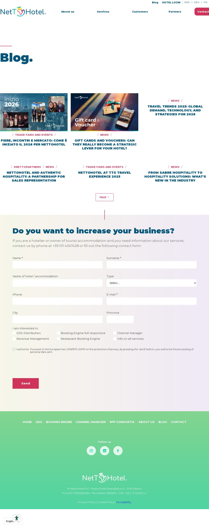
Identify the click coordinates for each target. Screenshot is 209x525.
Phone (17, 294)
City (15, 312)
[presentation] (42, 369)
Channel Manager (91, 422)
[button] (103, 11)
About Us (146, 422)
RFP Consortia (122, 422)
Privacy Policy (87, 502)
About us (67, 11)
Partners (175, 11)
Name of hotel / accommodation (35, 276)
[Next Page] (105, 197)
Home (27, 422)
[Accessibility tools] (16, 518)
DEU (196, 2)
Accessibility (123, 502)
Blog (155, 2)
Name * (18, 258)
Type (110, 276)
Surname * (114, 258)
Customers (140, 11)
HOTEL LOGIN (171, 2)
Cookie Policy (105, 502)
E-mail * (112, 294)
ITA (205, 2)
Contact (178, 422)
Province (113, 312)
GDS (39, 422)
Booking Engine (59, 422)
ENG (187, 2)
